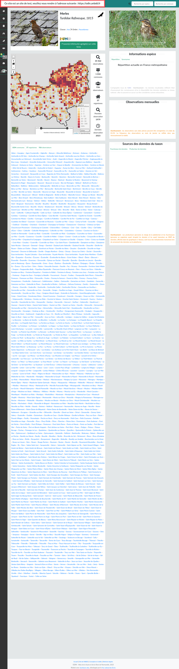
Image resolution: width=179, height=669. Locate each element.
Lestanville (66, 394)
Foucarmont (82, 296)
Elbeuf (93, 275)
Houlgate (49, 341)
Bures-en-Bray (17, 222)
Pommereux (46, 472)
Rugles (14, 499)
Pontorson (24, 475)
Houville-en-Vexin (75, 341)
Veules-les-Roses (55, 642)
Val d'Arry (64, 630)
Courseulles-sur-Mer (71, 248)
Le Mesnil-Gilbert (71, 377)
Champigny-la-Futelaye (63, 237)
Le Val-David (71, 400)
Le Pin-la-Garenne (83, 383)
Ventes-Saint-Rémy (45, 639)
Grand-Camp (51, 320)
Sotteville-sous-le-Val (20, 609)
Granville (28, 323)
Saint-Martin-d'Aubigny (54, 561)
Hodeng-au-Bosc (78, 338)
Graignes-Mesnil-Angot (82, 317)
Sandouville (61, 600)
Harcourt (68, 329)
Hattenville (87, 329)
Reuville (89, 487)
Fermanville (56, 287)
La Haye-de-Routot (43, 359)
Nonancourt (34, 454)
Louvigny (44, 412)
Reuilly (81, 487)
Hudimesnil (89, 341)
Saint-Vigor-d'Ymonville (33, 600)
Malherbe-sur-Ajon (66, 415)
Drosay (47, 269)
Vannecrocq (70, 633)
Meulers (65, 433)
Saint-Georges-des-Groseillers (60, 535)
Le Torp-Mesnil (26, 400)
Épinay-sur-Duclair (71, 278)
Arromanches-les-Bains (55, 168)
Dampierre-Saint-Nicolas (40, 260)
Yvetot (24, 654)
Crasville (15, 251)
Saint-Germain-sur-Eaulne (74, 543)
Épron (58, 281)
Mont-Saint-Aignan (48, 442)
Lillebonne (96, 403)
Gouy (67, 317)
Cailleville (52, 222)
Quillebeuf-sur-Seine (63, 484)
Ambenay (96, 153)
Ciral (101, 240)
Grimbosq (88, 323)
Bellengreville (31, 192)
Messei (57, 433)
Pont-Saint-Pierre (38, 475)
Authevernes (16, 174)
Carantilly (69, 228)
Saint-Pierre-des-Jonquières (91, 579)
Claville (20, 243)
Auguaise (46, 171)
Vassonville (46, 636)
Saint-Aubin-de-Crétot (53, 508)
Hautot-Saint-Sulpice (47, 332)
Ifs (31, 344)
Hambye (47, 329)
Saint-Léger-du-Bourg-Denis (38, 558)
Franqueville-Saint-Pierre (23, 299)
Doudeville (50, 266)
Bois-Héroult (31, 207)
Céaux (64, 234)
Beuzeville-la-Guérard (20, 201)
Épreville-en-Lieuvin (20, 281)
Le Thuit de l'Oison (76, 397)
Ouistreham (54, 463)
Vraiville (14, 651)
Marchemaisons (55, 421)
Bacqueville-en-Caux (58, 177)
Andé (88, 159)
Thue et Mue (68, 615)
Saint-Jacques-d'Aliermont (78, 546)
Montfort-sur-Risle (31, 439)
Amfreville (15, 156)
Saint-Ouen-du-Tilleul (88, 573)
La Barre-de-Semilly (42, 350)
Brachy (46, 216)
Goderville (34, 311)
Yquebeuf (94, 651)
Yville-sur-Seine (36, 654)
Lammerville (28, 362)
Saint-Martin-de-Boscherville (78, 561)
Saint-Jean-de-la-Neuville (92, 549)
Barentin (95, 180)
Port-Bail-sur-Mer (87, 475)
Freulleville (75, 302)
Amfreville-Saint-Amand (74, 156)
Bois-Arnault (67, 204)
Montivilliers (56, 439)
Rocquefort (94, 490)
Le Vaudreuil (33, 403)
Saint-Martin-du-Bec (51, 564)
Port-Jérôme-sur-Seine (53, 478)
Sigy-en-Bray (16, 606)
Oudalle (44, 463)
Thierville (35, 615)
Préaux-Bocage (17, 481)
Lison (59, 406)
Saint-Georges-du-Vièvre (85, 535)
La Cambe (79, 350)
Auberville (15, 171)
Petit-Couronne (40, 469)
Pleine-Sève (34, 472)
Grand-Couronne (96, 320)
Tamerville (27, 612)
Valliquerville (39, 633)
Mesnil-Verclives (45, 433)
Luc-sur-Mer (55, 412)
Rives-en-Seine (74, 490)
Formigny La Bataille (66, 296)
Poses (78, 478)
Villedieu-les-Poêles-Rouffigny (76, 645)
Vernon (97, 639)
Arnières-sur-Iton (18, 168)
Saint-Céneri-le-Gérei (61, 514)
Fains (86, 284)
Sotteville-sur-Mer (39, 609)
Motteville (60, 445)
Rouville (67, 496)
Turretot (48, 630)
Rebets (37, 487)
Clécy (27, 243)
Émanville (25, 278)
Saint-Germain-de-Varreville (72, 540)
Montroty (34, 442)
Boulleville (54, 213)
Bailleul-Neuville (27, 180)
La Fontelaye (70, 356)
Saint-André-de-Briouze (58, 502)
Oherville (65, 460)
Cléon (51, 243)
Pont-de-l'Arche (74, 472)
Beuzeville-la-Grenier (92, 198)
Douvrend (78, 266)
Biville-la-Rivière (90, 201)
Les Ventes (16, 397)
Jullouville (54, 347)
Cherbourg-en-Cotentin (62, 240)
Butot (28, 222)
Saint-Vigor (16, 600)
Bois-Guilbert (97, 204)
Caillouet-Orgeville (66, 222)
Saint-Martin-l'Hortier (44, 567)
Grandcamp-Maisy (80, 320)
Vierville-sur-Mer (40, 645)
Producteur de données (143, 150)
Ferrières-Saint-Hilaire (72, 287)
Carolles (97, 228)
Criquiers (85, 254)
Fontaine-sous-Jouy (92, 293)
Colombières (16, 245)
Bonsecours (44, 210)
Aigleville (49, 153)
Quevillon (87, 481)
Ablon (14, 153)
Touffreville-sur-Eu (42, 621)
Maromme (85, 421)
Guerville (91, 326)
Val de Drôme (76, 630)
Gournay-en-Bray (26, 317)
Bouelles (45, 213)
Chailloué (15, 237)
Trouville (98, 627)
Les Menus (70, 391)
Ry (20, 499)
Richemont (39, 490)
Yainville (38, 651)
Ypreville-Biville (81, 651)
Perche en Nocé (81, 466)
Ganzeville (78, 305)
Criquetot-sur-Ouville (70, 254)
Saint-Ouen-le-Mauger (21, 576)
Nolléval (23, 454)
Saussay (23, 603)
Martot (37, 424)
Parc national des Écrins (110, 668)
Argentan (97, 165)
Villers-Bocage (17, 648)
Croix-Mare (28, 257)
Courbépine (35, 248)
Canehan (52, 225)
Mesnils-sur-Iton (29, 433)
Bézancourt (50, 201)
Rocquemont (16, 493)
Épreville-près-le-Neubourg (42, 281)
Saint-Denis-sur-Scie (94, 517)
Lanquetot (81, 362)
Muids (74, 448)
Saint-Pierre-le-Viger (75, 585)
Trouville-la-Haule (19, 630)
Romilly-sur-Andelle (52, 493)
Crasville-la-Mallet (28, 251)
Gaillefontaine (17, 305)
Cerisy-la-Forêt (74, 234)
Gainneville (38, 305)
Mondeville (74, 436)
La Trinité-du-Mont (71, 368)
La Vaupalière (87, 368)
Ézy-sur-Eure (76, 284)
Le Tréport (47, 400)
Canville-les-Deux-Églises (89, 225)
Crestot (49, 251)
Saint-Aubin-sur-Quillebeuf (85, 511)
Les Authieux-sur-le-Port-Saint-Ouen (75, 386)
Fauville (33, 287)
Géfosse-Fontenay (68, 308)
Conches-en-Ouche (41, 245)
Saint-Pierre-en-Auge (87, 582)
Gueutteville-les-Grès (20, 329)
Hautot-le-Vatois (29, 332)
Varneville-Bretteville (21, 636)
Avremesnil (42, 177)
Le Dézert (84, 371)
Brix (82, 219)
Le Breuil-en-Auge (70, 371)
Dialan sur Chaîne (72, 263)
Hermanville (27, 335)
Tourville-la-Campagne (40, 624)
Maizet (43, 415)
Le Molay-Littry (76, 380)
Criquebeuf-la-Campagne (28, 254)
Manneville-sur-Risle (90, 418)
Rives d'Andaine (59, 490)
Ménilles (48, 427)
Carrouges (15, 231)
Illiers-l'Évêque (59, 344)
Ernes (78, 281)
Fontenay (36, 296)
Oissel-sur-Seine (77, 460)
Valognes (59, 633)
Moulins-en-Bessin (85, 445)
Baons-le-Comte (71, 180)
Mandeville (98, 415)
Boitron (95, 207)
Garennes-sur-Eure (93, 305)
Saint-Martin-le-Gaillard (23, 567)
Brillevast (57, 219)
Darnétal (83, 260)
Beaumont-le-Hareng (57, 186)
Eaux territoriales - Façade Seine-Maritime (78, 272)
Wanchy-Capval (27, 651)
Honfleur (15, 341)
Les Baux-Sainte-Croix (40, 389)
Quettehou (54, 481)
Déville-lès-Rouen (55, 263)
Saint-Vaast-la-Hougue (28, 597)
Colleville (59, 243)
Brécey (85, 216)
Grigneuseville (76, 323)
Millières (31, 436)
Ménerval (25, 427)
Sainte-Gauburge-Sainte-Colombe (26, 523)
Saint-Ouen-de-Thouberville (45, 573)
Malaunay (51, 415)
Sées (63, 603)
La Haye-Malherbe (61, 359)
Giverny (14, 311)
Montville (91, 442)
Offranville (54, 460)
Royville (97, 496)
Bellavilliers (88, 189)
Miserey (48, 436)
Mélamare (93, 424)
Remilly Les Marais (69, 487)
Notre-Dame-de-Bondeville (48, 457)
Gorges (72, 314)
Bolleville (23, 210)
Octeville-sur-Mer (40, 460)
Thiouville (56, 615)
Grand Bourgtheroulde (34, 320)
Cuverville (48, 257)
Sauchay (15, 603)
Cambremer (29, 225)
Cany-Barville (17, 228)
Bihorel (60, 201)
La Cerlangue (91, 350)
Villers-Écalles (31, 648)
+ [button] (13, 60)
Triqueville (81, 627)
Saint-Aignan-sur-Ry (84, 499)
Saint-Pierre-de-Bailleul (42, 579)
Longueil (41, 409)
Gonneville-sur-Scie (48, 314)
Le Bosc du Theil (39, 371)
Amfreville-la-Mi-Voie (31, 156)
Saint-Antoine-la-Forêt (51, 505)
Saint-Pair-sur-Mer (73, 576)
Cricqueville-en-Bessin (81, 251)
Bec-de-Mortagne (46, 189)
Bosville (26, 213)
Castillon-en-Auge (67, 231)
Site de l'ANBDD (81, 662)
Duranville (81, 269)
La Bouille (69, 350)
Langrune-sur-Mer (67, 362)
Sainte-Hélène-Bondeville (71, 523)
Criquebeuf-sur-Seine (49, 254)
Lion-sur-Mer (41, 406)
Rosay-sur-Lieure (94, 493)
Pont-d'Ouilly (88, 472)
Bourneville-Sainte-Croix (22, 216)
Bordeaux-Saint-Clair (66, 210)
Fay (39, 287)
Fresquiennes (63, 302)
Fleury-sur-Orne (79, 290)
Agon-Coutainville (36, 153)
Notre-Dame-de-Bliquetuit (22, 457)
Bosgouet (94, 210)
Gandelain (68, 305)
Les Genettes (97, 389)
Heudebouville (19, 338)
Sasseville (94, 600)
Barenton (15, 183)
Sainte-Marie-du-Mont (39, 529)
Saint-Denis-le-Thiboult (73, 517)
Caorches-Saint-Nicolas (35, 228)
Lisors (65, 406)
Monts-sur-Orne (78, 442)
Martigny (15, 424)
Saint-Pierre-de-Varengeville (23, 582)
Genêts (81, 308)
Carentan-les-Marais (84, 228)
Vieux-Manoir (56, 645)
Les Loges (60, 391)
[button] (13, 64)
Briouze (75, 219)
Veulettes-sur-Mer (72, 642)
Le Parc (29, 383)
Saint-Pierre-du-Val (68, 582)
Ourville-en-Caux (68, 463)
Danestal (67, 260)
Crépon (41, 251)
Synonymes (128, 59)
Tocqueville (16, 618)
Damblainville (96, 257)
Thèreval (96, 612)
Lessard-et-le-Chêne (51, 394)
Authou (27, 174)
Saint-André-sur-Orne (30, 505)
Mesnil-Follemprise (85, 430)
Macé (87, 412)
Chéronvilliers (81, 240)
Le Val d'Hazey (84, 400)
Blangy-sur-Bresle (35, 204)
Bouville (37, 216)
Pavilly (58, 466)
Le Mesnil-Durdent (37, 377)
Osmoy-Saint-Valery (20, 463)
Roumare (43, 496)
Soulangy (53, 609)
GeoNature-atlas (83, 668)
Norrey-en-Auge (60, 454)
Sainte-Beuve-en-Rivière (56, 520)
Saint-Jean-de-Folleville (69, 549)
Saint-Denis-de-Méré (52, 517)
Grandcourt (17, 323)
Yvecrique (15, 654)
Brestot (93, 216)
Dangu (75, 260)
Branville (67, 216)
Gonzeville (62, 314)
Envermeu (45, 278)
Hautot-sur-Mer (64, 332)
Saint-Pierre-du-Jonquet (47, 582)
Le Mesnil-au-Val (20, 377)
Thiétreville (45, 615)
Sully (91, 609)
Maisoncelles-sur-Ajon (28, 415)
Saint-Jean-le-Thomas (66, 552)
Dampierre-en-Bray (19, 260)
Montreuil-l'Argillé (20, 442)
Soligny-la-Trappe (47, 606)
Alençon (58, 153)
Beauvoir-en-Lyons (29, 189)
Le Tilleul (90, 397)
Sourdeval (83, 609)
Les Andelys (52, 386)
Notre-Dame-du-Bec (71, 457)
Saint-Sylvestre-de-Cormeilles (53, 594)
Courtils (84, 248)
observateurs (51, 148)
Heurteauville (52, 338)
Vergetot (59, 639)
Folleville (91, 290)
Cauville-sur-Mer (52, 234)
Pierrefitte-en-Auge (66, 469)
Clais (13, 243)
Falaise (93, 284)
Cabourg (36, 222)
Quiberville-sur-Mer (30, 484)
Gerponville (91, 308)
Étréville (53, 284)
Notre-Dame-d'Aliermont (88, 454)
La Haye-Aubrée (26, 359)
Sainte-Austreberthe (35, 520)
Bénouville (78, 192)
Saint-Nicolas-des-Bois (21, 573)
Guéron (82, 326)
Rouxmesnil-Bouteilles (82, 496)
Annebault (67, 162)
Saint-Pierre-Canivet (21, 579)
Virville (81, 648)
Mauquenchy (81, 424)
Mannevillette (17, 421)
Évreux (66, 284)
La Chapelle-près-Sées (36, 353)
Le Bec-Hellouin (23, 371)
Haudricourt (99, 329)
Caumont (17, 234)
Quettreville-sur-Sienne (71, 481)
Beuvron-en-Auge (63, 198)
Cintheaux (92, 240)
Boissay (87, 207)
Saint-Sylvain (32, 594)
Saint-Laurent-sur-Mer (87, 555)
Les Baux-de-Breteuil (20, 389)
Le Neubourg (18, 383)
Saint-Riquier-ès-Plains (74, 588)
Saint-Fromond (17, 535)
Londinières (94, 406)
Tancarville (38, 612)
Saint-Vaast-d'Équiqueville (79, 594)
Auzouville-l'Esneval (51, 174)
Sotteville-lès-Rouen (86, 606)
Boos (52, 210)
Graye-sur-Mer (49, 323)
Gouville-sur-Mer (56, 317)
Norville (72, 454)
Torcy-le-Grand (77, 618)
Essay (85, 281)
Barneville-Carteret (29, 183)
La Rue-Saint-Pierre (74, 365)
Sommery (60, 606)
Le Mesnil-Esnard (54, 377)
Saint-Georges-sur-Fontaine (38, 538)
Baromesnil (83, 183)
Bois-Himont (44, 207)
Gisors (100, 308)
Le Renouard (34, 386)
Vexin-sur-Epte (88, 642)
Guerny (73, 326)
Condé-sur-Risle (80, 245)
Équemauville (68, 281)
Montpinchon (80, 439)
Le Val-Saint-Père (18, 403)
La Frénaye (82, 356)
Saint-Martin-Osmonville (66, 567)
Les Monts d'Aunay (85, 391)
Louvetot (25, 412)
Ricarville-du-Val (26, 490)
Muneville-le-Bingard (88, 448)
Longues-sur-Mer (54, 409)
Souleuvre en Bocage (68, 609)
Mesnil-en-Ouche (67, 430)
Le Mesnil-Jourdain (88, 377)
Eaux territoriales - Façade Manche (43, 272)
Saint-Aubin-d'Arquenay (31, 508)
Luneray (65, 412)
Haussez (16, 332)
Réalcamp (28, 487)
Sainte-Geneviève (50, 523)
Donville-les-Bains (27, 266)
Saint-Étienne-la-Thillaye (65, 532)
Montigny (45, 439)
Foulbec (101, 296)
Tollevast (66, 618)
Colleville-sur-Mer (94, 243)
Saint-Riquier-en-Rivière (52, 588)
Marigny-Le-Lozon (72, 421)
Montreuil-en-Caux (96, 439)
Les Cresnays (72, 389)
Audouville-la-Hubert (31, 171)
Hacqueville (37, 329)
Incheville (72, 344)
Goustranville (41, 317)
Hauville (93, 332)
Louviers (35, 412)
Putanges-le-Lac (41, 481)
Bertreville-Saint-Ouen (63, 195)
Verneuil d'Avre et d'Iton (75, 639)
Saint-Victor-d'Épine (69, 597)
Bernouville (47, 195)
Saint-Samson (38, 591)
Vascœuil (36, 636)
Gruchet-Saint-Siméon (48, 326)
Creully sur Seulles (62, 251)
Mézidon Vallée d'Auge (80, 433)
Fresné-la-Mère (26, 302)
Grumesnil (64, 326)
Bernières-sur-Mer (32, 195)
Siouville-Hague (31, 606)
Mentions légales (111, 662)
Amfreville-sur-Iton (27, 159)
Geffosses (54, 308)
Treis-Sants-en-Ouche (65, 627)
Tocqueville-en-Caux (32, 618)
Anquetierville (27, 165)
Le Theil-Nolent (60, 397)
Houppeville (60, 341)
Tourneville (91, 621)
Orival (88, 460)
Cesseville (87, 234)
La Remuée (36, 365)
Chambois (36, 237)
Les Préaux (36, 394)
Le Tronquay (59, 400)
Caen (43, 222)
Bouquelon (65, 213)
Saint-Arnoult (69, 505)
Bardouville (85, 180)
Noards (98, 451)
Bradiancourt (56, 216)
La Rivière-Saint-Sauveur (53, 365)
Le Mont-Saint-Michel (94, 380)
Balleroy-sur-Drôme (45, 180)
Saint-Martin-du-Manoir (72, 564)
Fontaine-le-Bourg (74, 293)
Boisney (55, 207)
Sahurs (60, 499)
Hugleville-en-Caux (19, 344)
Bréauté (76, 216)
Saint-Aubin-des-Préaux (75, 508)
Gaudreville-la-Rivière (38, 308)
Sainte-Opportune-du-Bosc (81, 529)
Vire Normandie (70, 648)
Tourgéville (80, 621)
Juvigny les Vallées (78, 347)
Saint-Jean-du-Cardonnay (45, 552)
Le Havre (29, 374)
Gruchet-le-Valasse (29, 326)
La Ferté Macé (25, 356)
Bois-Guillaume (17, 207)
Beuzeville (76, 198)
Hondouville (93, 338)
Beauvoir (15, 189)
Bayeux (16, 186)
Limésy (14, 406)
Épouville (85, 278)
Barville (93, 183)
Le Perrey (38, 383)
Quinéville (91, 484)
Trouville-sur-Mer (36, 630)
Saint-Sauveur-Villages (80, 591)
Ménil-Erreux (37, 427)
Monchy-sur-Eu (60, 436)
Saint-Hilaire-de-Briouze (41, 546)
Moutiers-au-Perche (49, 448)
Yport (70, 651)
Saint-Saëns (25, 591)
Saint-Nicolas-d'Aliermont (44, 570)
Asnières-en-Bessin (75, 168)
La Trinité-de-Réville (29, 368)
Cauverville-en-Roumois (32, 234)
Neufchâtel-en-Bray (60, 451)
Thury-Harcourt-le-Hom (85, 615)
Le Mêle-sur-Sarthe (64, 374)
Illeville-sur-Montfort (43, 344)
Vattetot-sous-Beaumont (64, 636)
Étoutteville (16, 284)
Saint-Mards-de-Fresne (32, 561)
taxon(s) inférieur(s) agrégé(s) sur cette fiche (79, 45)
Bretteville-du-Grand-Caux (24, 219)
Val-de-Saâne (26, 633)
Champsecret (80, 237)
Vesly (37, 642)
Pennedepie (67, 466)
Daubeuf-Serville (28, 263)
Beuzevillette (37, 201)
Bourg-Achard (89, 213)
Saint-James (52, 549)
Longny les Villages (19, 409)
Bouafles (35, 213)
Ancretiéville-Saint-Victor (73, 159)
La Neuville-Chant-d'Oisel (46, 362)
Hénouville (16, 335)
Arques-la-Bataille (36, 168)
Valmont (49, 633)
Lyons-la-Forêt (77, 412)
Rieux (48, 490)
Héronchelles (78, 335)
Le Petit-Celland (50, 383)
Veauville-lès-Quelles (26, 639)
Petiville (52, 469)
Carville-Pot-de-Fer (49, 231)
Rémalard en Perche (50, 487)
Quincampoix (79, 484)
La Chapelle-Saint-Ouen (58, 353)
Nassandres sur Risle (20, 451)
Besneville (49, 198)
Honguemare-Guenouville (32, 341)
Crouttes (38, 257)
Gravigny (38, 323)
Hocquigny (65, 338)
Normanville (46, 454)
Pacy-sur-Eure (25, 466)
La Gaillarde (94, 356)
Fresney (38, 302)
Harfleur (77, 329)
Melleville (15, 427)
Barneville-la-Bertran (48, 183)
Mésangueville (34, 430)
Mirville (40, 436)
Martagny (96, 421)
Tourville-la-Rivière (60, 624)
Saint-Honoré (60, 546)
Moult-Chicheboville (30, 448)
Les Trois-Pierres (93, 394)
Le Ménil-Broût (81, 374)
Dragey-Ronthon (27, 269)
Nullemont (16, 460)
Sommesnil (71, 606)
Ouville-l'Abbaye (85, 463)
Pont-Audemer (59, 472)
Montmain (68, 439)
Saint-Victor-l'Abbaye (89, 597)
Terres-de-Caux (51, 612)
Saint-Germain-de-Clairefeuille (65, 538)
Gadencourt (87, 302)
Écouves (40, 275)
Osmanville (98, 460)
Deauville (42, 263)
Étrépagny (36, 284)
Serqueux (70, 603)
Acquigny (22, 153)
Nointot (14, 454)
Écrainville (50, 275)
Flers (68, 290)
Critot (93, 254)
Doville (16, 269)
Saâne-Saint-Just (36, 499)
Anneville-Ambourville (83, 162)
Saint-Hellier (24, 546)
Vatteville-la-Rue (83, 636)
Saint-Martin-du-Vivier (94, 564)
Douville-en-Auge (64, 266)
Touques (55, 621)
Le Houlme (40, 374)
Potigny (85, 478)
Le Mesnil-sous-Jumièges (57, 380)
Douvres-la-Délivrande (94, 266)
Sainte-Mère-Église (59, 529)
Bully (96, 219)
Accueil (72, 662)
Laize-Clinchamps (78, 359)
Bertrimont (80, 195)
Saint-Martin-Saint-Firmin (90, 567)
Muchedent (65, 448)
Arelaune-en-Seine (83, 165)
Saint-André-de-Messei (81, 502)
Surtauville (17, 612)
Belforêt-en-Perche (73, 189)
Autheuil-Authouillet (88, 171)
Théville (14, 615)
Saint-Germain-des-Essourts (23, 540)
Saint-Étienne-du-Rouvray (41, 532)
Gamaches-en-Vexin (53, 305)
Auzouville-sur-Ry (69, 174)
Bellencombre (17, 192)
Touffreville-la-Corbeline (21, 621)
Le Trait (38, 400)
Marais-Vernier (31, 421)
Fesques (87, 287)
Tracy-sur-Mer (49, 627)
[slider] (41, 128)
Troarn (90, 627)
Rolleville (38, 493)
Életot (99, 275)
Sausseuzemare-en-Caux (39, 603)
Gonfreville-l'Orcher (78, 311)
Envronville (56, 278)
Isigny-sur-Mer (17, 347)
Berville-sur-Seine (35, 198)
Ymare (64, 651)
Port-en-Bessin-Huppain (31, 478)
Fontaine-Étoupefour (37, 293)
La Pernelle (92, 362)
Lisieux (52, 406)
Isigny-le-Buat (94, 344)
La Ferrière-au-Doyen (80, 353)
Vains (56, 630)
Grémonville (63, 323)
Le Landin (50, 374)
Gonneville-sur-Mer (29, 314)
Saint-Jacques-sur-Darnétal (33, 549)
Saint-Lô (70, 558)
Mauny (71, 424)
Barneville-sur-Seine (68, 183)
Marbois (43, 421)
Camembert (41, 225)
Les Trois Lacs (79, 394)
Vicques (28, 645)
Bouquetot (77, 213)
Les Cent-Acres (58, 389)
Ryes (25, 499)
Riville (85, 490)
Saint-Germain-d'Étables (47, 540)
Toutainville (36, 627)
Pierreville (80, 469)
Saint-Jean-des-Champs (21, 552)
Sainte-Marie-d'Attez (84, 526)
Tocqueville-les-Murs (51, 618)
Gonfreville (45, 311)
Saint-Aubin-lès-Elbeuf (22, 511)
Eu (60, 284)
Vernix (90, 639)
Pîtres (15, 472)
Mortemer (49, 445)
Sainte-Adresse (17, 520)
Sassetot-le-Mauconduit (77, 600)
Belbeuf (59, 189)
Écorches (31, 275)
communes (19, 148)
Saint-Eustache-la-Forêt (87, 532)
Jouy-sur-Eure (43, 347)
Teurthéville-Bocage (82, 612)
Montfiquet (16, 439)
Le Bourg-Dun (54, 371)
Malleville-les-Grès (84, 415)
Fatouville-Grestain (19, 287)
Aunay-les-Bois (58, 171)
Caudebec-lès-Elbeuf (95, 231)
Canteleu (62, 225)
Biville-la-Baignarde (73, 201)
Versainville (16, 642)
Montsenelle (63, 442)
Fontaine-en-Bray (18, 293)
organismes (35, 148)
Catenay (80, 231)
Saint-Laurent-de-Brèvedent (42, 555)
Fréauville (40, 299)
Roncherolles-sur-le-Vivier (74, 493)
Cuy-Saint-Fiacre (81, 257)
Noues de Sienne (88, 457)
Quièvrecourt (46, 484)
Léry (43, 386)
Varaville (80, 633)
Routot (59, 496)
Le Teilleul (47, 397)
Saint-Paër (58, 576)
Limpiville (23, 406)
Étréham (26, 284)
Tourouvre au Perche (20, 624)
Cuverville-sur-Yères (63, 257)
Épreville (94, 278)
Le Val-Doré (98, 400)
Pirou (89, 469)
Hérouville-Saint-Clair (94, 335)
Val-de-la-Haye (90, 630)
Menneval (58, 427)
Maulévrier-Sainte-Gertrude (54, 424)
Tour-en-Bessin (67, 621)
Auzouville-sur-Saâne (87, 174)
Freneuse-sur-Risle (64, 299)
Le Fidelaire (95, 371)
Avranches (31, 177)
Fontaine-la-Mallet (56, 293)
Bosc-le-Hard (82, 210)
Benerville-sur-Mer (64, 192)
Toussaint (25, 627)
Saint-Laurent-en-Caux (66, 555)
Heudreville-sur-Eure (36, 338)
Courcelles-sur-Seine (51, 248)
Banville (58, 180)
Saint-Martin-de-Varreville (29, 564)
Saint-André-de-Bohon (36, 502)
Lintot (31, 406)
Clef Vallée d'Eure (39, 243)
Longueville (69, 409)
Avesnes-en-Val (18, 177)
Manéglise (15, 418)
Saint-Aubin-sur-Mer (43, 511)
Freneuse (50, 299)
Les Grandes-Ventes (20, 391)
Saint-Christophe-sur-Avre (84, 514)
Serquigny (80, 603)
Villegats (94, 645)
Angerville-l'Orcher (27, 162)
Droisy (39, 269)
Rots (13, 496)
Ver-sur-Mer (28, 642)
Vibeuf (99, 642)
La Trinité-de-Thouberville (50, 368)
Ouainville (34, 463)
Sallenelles (49, 600)
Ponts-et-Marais (55, 475)
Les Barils (97, 386)
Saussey (55, 603)
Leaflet (76, 133)
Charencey (92, 237)
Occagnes (26, 460)
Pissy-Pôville (98, 469)
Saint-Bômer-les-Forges (40, 514)
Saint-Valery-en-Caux (49, 597)
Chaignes (98, 234)
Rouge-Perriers (30, 496)
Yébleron (48, 651)
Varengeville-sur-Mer (95, 633)
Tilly (99, 615)
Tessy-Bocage (66, 612)
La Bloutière (58, 350)
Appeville (60, 165)
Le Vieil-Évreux (46, 403)
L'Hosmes (78, 403)
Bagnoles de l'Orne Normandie (81, 177)
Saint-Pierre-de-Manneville (65, 579)
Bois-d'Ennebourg (82, 204)
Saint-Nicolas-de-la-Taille (90, 570)
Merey (66, 427)
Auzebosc (36, 174)
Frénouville (78, 299)
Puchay (29, 481)
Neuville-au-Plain (78, 451)
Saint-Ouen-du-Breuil (68, 573)
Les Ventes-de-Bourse (31, 397)
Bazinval (24, 186)
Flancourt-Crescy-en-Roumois (51, 290)
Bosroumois (16, 213)
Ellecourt (15, 278)
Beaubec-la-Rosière (38, 186)
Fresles (88, 299)
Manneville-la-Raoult (71, 418)
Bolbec (14, 210)
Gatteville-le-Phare (19, 308)
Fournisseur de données (120, 150)
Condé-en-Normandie (61, 245)
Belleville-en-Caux (46, 192)
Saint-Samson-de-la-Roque (57, 591)
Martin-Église (26, 424)
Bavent (101, 183)
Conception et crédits (95, 662)
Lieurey (87, 403)
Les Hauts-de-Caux (38, 391)
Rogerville (28, 493)
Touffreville (97, 618)
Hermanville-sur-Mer (44, 335)
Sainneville (69, 499)
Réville (14, 490)
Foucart (92, 296)
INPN (130, 88)
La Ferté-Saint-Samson (43, 356)
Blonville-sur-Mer (52, 204)
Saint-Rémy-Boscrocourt (29, 588)
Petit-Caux (27, 469)
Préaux (94, 478)
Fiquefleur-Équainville (26, 290)
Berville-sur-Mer (18, 198)
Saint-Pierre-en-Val (34, 585)
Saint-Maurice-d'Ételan (21, 570)
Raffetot (101, 484)
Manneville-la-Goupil (31, 418)
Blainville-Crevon (18, 204)
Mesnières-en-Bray (50, 430)
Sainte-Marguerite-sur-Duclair (35, 526)
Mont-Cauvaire (87, 436)
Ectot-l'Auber (82, 275)
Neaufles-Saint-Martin (40, 451)
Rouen (19, 496)
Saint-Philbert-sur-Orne (93, 576)
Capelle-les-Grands (55, 228)
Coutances (94, 248)
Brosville (89, 219)
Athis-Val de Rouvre (94, 168)
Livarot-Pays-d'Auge (78, 406)
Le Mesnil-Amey (97, 374)
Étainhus (93, 281)
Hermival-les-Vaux (62, 335)
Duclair (72, 269)
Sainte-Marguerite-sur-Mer (61, 526)
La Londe (92, 359)
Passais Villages (46, 466)
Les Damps (85, 389)
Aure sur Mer (72, 171)
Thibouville (24, 615)
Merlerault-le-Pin (78, 427)
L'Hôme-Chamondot (64, 403)
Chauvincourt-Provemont (39, 240)
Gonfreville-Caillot (60, 311)
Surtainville (100, 609)
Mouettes (71, 445)
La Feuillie (58, 356)
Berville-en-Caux (94, 195)
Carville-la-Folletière (31, 231)
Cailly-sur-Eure (82, 222)
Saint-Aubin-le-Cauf (95, 508)
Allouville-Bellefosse (72, 153)
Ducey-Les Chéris (59, 269)
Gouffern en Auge (84, 314)
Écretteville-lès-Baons (65, 275)
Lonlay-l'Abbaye (82, 409)
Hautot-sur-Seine (80, 332)
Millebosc (22, 436)
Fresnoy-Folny (50, 302)
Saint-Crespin (36, 517)
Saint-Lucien (80, 558)
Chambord (46, 237)
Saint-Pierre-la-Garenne (54, 585)
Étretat (45, 284)
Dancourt (57, 260)
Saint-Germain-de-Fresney (91, 538)
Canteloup (71, 225)
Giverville (24, 311)
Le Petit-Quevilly (66, 383)
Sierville (97, 603)
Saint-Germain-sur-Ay (51, 543)
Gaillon (28, 305)
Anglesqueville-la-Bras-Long (49, 162)
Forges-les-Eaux (49, 296)
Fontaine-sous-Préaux (20, 296)
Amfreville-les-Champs (52, 156)
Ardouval (70, 165)
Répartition (116, 59)
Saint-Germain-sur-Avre (30, 543)
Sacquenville (50, 499)
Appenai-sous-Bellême (44, 165)
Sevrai (89, 603)
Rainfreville (17, 487)
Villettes (57, 648)
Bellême (97, 189)
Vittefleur (96, 648)
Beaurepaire (92, 186)
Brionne (66, 219)
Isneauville (30, 347)
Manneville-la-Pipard (51, 418)
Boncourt (33, 210)
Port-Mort (69, 478)
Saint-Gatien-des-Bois (35, 535)
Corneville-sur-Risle (19, 248)
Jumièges (65, 347)
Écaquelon (20, 275)
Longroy (32, 409)
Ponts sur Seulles (71, 475)
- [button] (13, 67)
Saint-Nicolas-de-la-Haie (67, 570)
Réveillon (99, 487)
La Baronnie (27, 350)
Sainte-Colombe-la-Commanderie (83, 520)
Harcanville (57, 329)
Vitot (88, 648)
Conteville (93, 245)
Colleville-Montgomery (75, 243)
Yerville (56, 651)
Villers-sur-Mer (45, 648)
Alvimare (87, 153)
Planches (23, 472)
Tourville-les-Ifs (77, 624)
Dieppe (85, 263)
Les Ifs (51, 391)
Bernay (20, 195)
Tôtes (88, 618)
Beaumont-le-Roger (76, 186)
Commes (28, 245)
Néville (91, 451)
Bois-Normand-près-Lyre (71, 207)
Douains (40, 266)
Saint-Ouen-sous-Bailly (43, 576)
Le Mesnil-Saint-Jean (36, 380)
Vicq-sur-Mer (17, 645)
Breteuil (101, 216)
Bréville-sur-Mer (44, 219)
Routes (51, 496)
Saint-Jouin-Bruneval (87, 552)
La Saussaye (90, 365)
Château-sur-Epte (19, 240)
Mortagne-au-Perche (35, 445)
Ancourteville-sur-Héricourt (49, 159)
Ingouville (82, 344)
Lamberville (16, 362)
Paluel (35, 466)
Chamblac (25, 237)
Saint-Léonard (59, 558)
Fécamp (46, 287)
